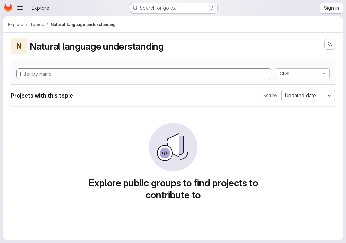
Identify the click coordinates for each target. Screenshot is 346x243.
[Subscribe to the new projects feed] (329, 44)
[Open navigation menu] (20, 8)
